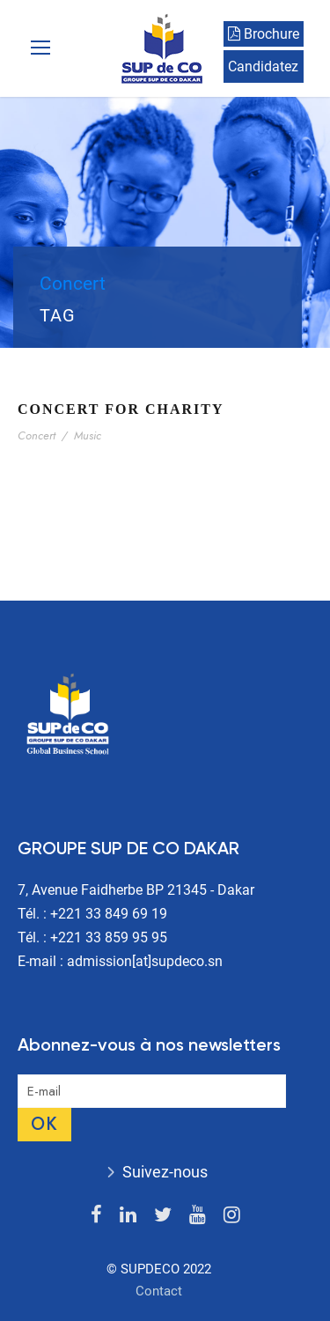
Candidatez (263, 66)
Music (87, 435)
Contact (159, 1291)
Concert (36, 435)
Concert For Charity (121, 409)
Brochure (263, 34)
